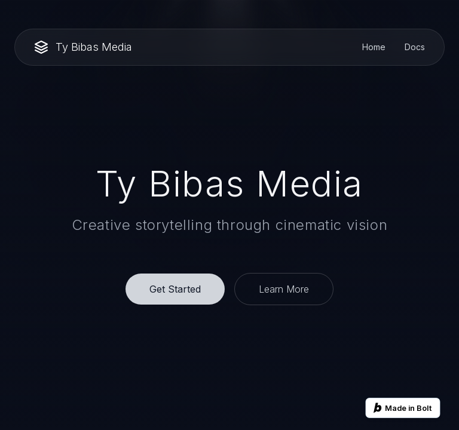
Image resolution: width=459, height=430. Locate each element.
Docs (415, 47)
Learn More (284, 289)
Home (373, 47)
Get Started (175, 289)
